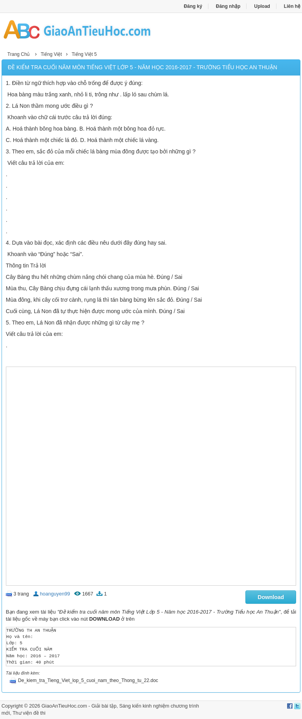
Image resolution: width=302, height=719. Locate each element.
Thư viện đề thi (29, 713)
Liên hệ (292, 6)
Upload (262, 6)
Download (271, 597)
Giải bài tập (103, 706)
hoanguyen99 (55, 594)
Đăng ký (193, 6)
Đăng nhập (228, 6)
